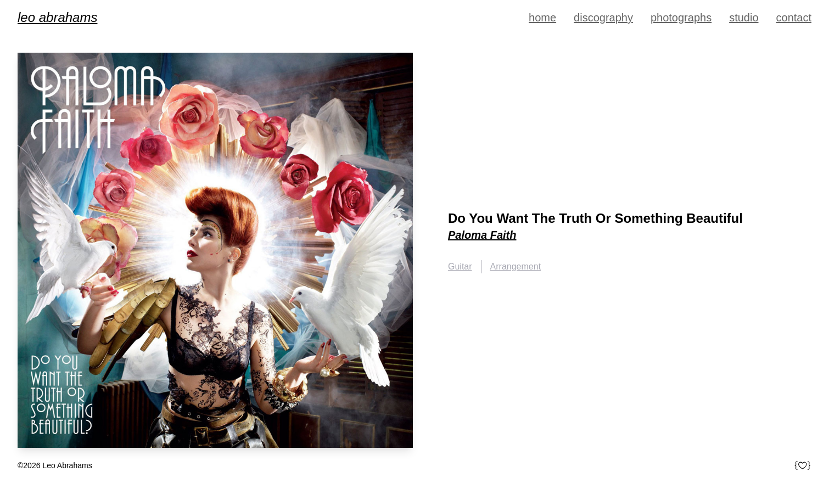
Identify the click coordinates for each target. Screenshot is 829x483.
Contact (793, 18)
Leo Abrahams (57, 17)
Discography (603, 18)
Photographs (681, 18)
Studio (743, 18)
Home (542, 18)
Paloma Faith (482, 235)
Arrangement (515, 266)
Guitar (460, 266)
